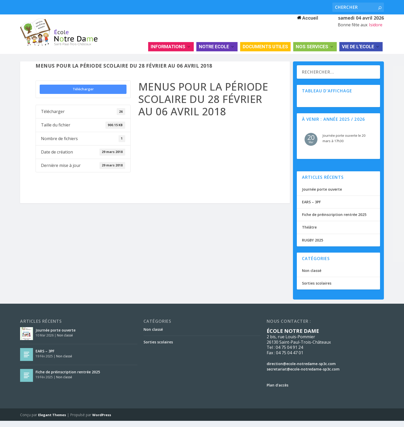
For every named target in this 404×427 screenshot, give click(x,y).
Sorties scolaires (316, 289)
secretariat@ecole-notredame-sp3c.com (303, 375)
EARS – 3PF (311, 208)
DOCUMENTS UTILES (265, 52)
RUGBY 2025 (312, 246)
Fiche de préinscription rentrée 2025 (334, 220)
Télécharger (83, 95)
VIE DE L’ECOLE (358, 52)
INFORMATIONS (168, 52)
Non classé (311, 276)
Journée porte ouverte (322, 195)
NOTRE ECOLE (214, 52)
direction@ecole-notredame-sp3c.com (301, 369)
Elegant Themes (52, 421)
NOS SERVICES (312, 52)
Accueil (307, 18)
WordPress (101, 421)
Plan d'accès (277, 391)
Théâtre (309, 233)
